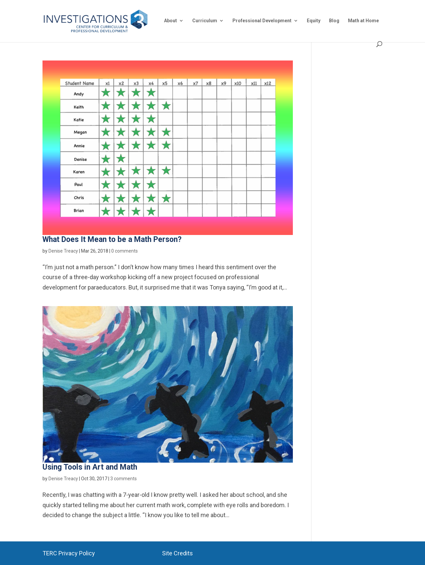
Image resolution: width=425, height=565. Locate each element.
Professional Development (262, 20)
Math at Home (363, 20)
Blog (334, 20)
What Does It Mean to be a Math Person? (112, 239)
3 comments (123, 478)
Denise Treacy (63, 251)
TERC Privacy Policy (68, 553)
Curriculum (204, 20)
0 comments (124, 251)
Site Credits (177, 553)
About (170, 20)
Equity (313, 20)
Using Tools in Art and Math (89, 467)
